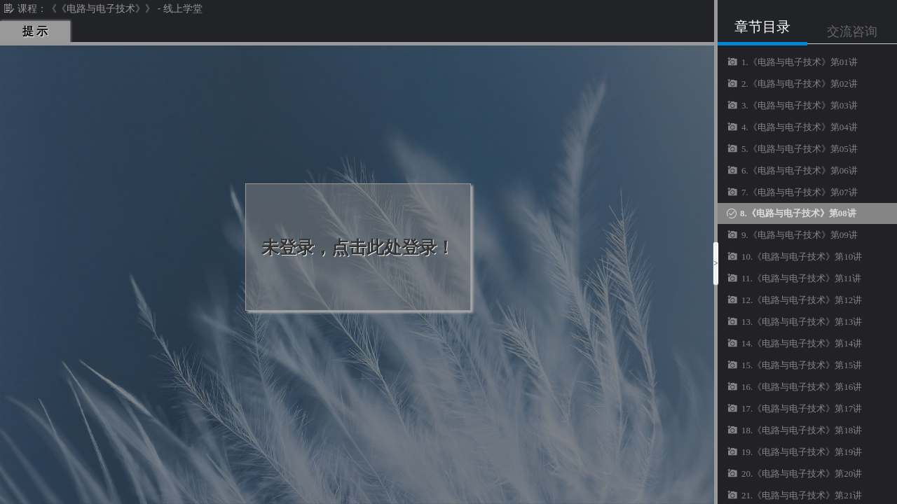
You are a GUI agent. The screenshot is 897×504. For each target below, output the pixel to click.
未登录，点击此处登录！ (357, 247)
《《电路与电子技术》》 (101, 9)
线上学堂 (183, 9)
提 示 (35, 31)
